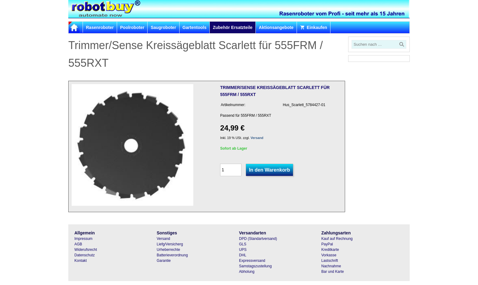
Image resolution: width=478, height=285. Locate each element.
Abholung (247, 271)
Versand (257, 138)
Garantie (164, 260)
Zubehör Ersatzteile (232, 27)
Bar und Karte (332, 271)
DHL (242, 255)
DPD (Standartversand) (258, 239)
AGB (78, 244)
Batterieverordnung (172, 255)
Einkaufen (313, 27)
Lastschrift (329, 260)
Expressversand (252, 260)
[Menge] (230, 170)
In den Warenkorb (269, 170)
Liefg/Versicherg (170, 244)
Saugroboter (163, 27)
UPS (243, 250)
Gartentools (195, 27)
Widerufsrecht (85, 250)
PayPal (327, 244)
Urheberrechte (168, 250)
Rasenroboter (100, 27)
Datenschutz (84, 255)
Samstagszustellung (255, 266)
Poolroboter (132, 27)
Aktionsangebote (276, 27)
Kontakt (80, 260)
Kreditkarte (330, 250)
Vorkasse (328, 255)
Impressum (83, 239)
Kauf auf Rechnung (337, 239)
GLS (242, 244)
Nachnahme (331, 266)
